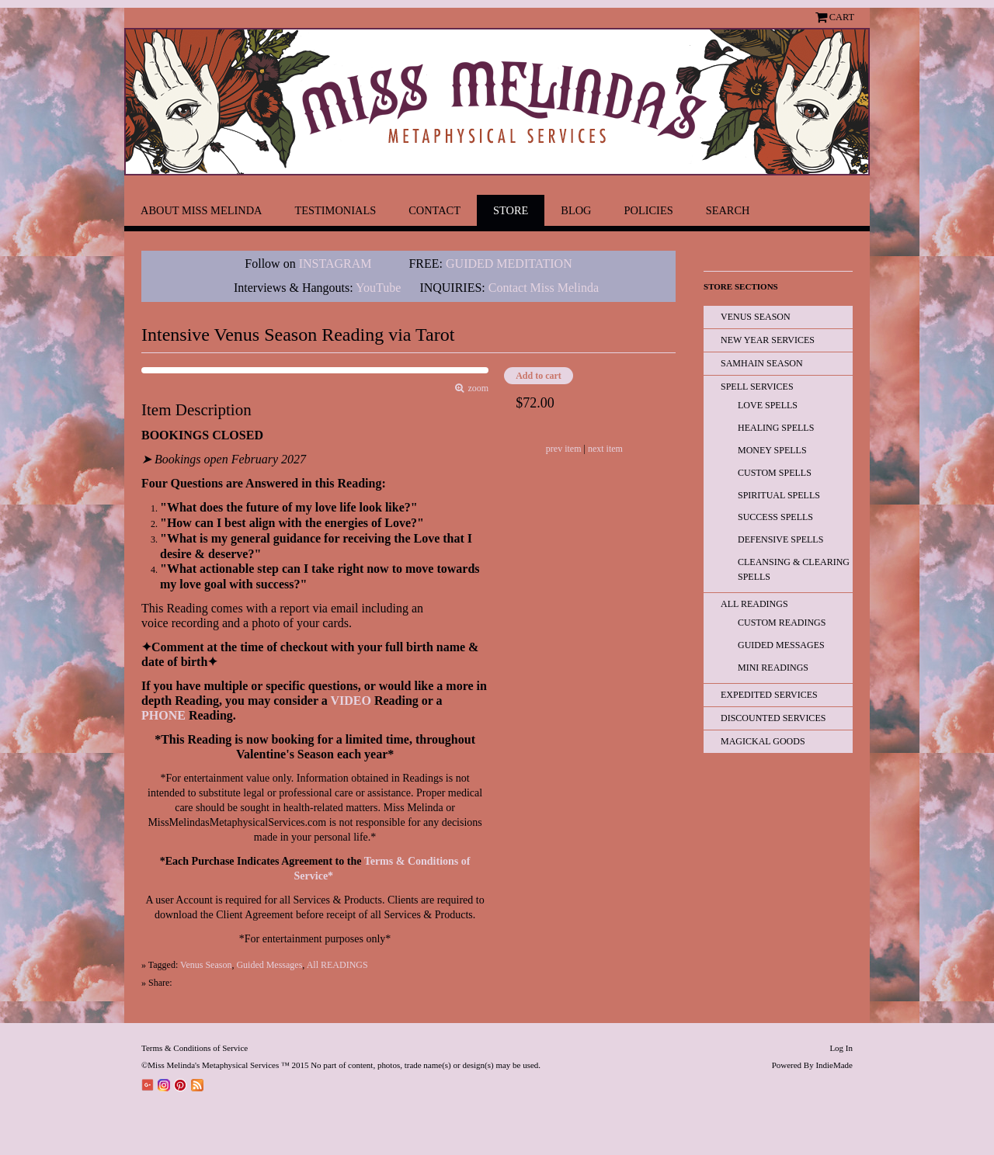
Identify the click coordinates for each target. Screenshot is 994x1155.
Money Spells (772, 450)
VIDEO (350, 700)
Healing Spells (776, 427)
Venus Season (205, 964)
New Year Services (768, 340)
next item (605, 448)
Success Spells (775, 517)
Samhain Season (762, 363)
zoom (476, 388)
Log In (841, 1048)
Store (510, 210)
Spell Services (757, 386)
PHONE (163, 715)
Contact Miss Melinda (545, 287)
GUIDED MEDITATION (509, 263)
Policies (648, 210)
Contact (434, 210)
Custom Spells (775, 472)
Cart (841, 17)
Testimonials (335, 210)
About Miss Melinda (201, 210)
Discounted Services (773, 718)
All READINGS (337, 964)
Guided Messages (269, 964)
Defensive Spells (780, 539)
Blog (576, 210)
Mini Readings (773, 667)
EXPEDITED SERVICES (769, 694)
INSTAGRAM (335, 263)
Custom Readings (781, 622)
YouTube (378, 287)
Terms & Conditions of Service (194, 1048)
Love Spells (768, 405)
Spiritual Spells (779, 495)
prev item (564, 448)
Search (728, 210)
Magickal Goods (763, 741)
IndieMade (834, 1065)
